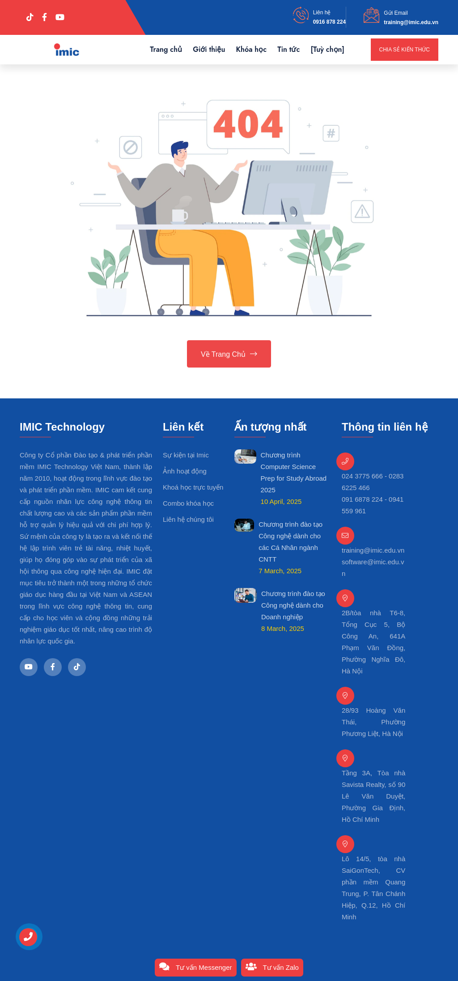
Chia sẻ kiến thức (404, 50)
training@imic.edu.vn (411, 22)
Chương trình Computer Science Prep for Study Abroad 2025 (294, 472)
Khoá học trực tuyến (193, 487)
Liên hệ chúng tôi (188, 519)
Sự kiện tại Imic (186, 455)
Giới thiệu (209, 49)
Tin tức (288, 49)
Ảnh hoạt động (185, 471)
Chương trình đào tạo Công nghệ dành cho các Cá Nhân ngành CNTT (290, 541)
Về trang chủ (229, 355)
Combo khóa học (188, 503)
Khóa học (251, 49)
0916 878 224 (329, 22)
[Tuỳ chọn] (327, 49)
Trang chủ (166, 49)
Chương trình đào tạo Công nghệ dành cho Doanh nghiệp (293, 605)
